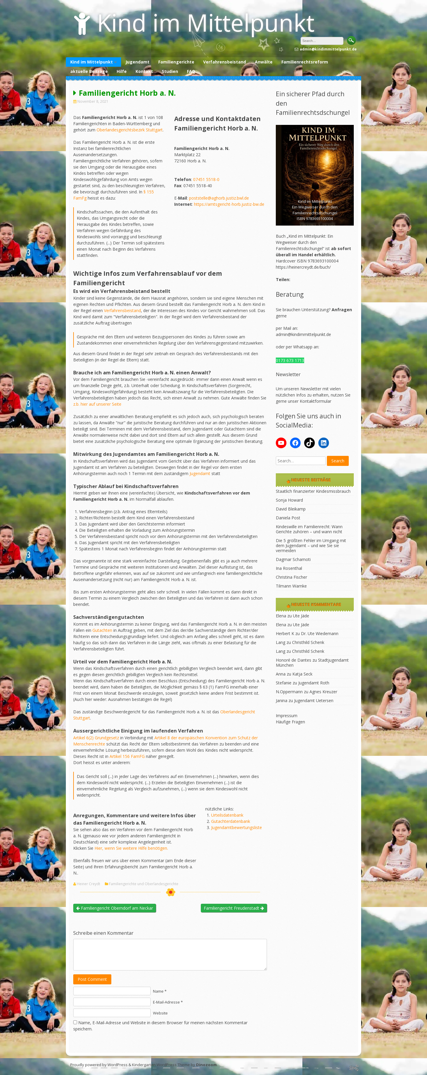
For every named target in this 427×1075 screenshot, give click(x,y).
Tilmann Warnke (291, 586)
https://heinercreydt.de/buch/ (303, 267)
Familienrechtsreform (304, 62)
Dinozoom (206, 1064)
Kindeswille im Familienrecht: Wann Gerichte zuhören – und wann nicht (309, 529)
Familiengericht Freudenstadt (234, 908)
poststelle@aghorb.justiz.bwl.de (219, 198)
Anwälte (264, 62)
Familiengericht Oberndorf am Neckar (114, 908)
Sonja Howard (289, 500)
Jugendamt (137, 62)
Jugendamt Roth (313, 683)
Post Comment (92, 979)
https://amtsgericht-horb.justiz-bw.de (229, 204)
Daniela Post (288, 518)
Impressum (286, 715)
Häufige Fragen (290, 722)
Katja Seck (302, 674)
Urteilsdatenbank (227, 815)
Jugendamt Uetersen (313, 700)
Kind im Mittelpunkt (205, 22)
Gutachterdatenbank (230, 821)
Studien (170, 71)
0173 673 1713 (290, 360)
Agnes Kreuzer (323, 691)
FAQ (191, 71)
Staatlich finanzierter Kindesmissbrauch (313, 491)
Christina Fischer (291, 577)
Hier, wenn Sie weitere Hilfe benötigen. (131, 848)
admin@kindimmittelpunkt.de (303, 334)
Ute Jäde (301, 616)
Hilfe (122, 71)
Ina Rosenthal (289, 568)
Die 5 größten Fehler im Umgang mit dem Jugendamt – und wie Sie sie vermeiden (311, 545)
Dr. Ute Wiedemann (319, 633)
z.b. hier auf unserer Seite (97, 404)
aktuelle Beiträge (89, 71)
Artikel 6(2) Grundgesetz (96, 737)
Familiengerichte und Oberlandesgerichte (143, 884)
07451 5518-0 (206, 179)
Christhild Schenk (308, 642)
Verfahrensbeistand (224, 62)
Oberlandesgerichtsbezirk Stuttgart (130, 130)
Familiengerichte (176, 62)
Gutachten (102, 630)
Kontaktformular (315, 401)
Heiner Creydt (88, 884)
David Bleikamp (291, 509)
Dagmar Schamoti (293, 559)
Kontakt (144, 71)
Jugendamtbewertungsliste (236, 827)
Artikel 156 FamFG (127, 756)
